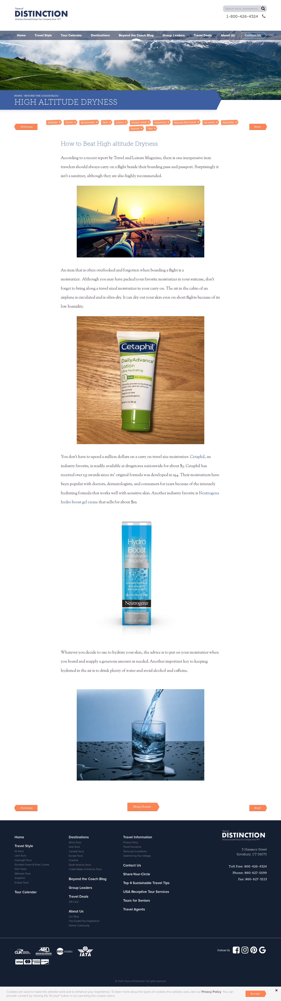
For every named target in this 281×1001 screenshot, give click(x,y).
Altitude (52, 122)
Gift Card (73, 901)
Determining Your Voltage (137, 855)
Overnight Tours (23, 860)
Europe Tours (76, 855)
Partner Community (79, 925)
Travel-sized (139, 122)
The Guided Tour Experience (84, 921)
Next (257, 127)
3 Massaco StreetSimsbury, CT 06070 (252, 851)
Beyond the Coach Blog (41, 95)
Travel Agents (134, 909)
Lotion (120, 122)
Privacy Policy (130, 842)
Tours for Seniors (136, 900)
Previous (27, 127)
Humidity (228, 122)
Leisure (135, 128)
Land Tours (20, 855)
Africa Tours (75, 842)
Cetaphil (197, 457)
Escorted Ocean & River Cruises (32, 864)
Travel (69, 122)
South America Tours (80, 864)
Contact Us (132, 865)
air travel (209, 122)
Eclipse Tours (22, 882)
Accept (255, 993)
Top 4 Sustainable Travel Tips (146, 883)
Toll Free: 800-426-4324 (248, 866)
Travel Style (24, 846)
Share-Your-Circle (136, 874)
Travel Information (137, 837)
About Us (76, 911)
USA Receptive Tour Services (146, 891)
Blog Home (142, 807)
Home (18, 95)
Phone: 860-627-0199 (250, 873)
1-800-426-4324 (245, 16)
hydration (160, 122)
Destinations (79, 837)
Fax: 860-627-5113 (252, 879)
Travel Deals (78, 896)
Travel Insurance (132, 846)
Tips (150, 128)
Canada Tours (76, 851)
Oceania (73, 860)
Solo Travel (21, 869)
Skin (105, 122)
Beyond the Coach (185, 122)
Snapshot (20, 878)
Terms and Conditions (135, 851)
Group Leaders (80, 887)
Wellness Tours (23, 873)
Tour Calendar (26, 892)
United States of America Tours (85, 869)
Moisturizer (88, 122)
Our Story (74, 916)
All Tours (19, 851)
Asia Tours (74, 846)
